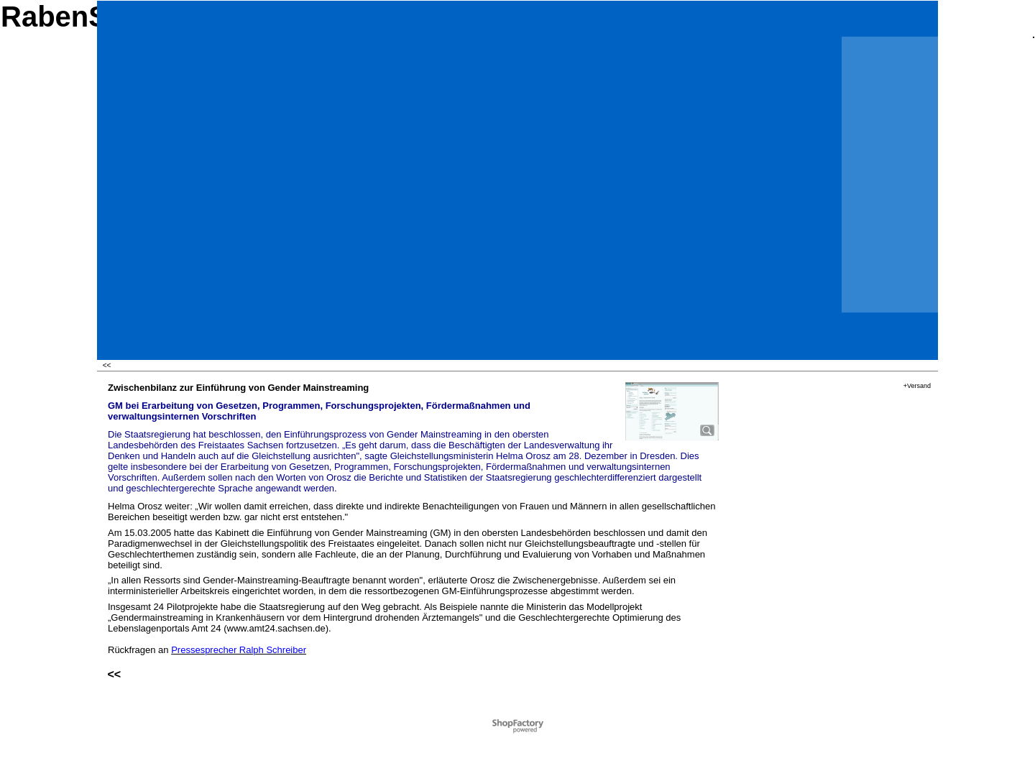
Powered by (498, 722)
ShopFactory (534, 722)
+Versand (917, 385)
